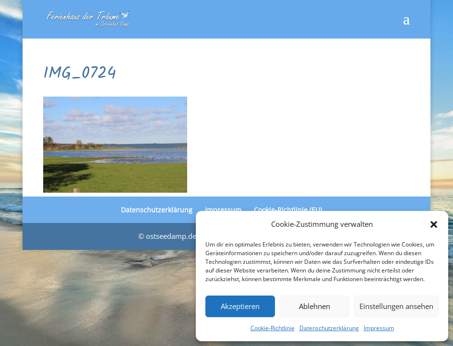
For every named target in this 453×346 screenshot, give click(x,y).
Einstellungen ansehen (396, 306)
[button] (434, 224)
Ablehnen (314, 306)
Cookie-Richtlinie (272, 328)
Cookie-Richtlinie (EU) (288, 209)
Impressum (379, 328)
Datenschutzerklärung (329, 328)
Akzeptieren (240, 306)
